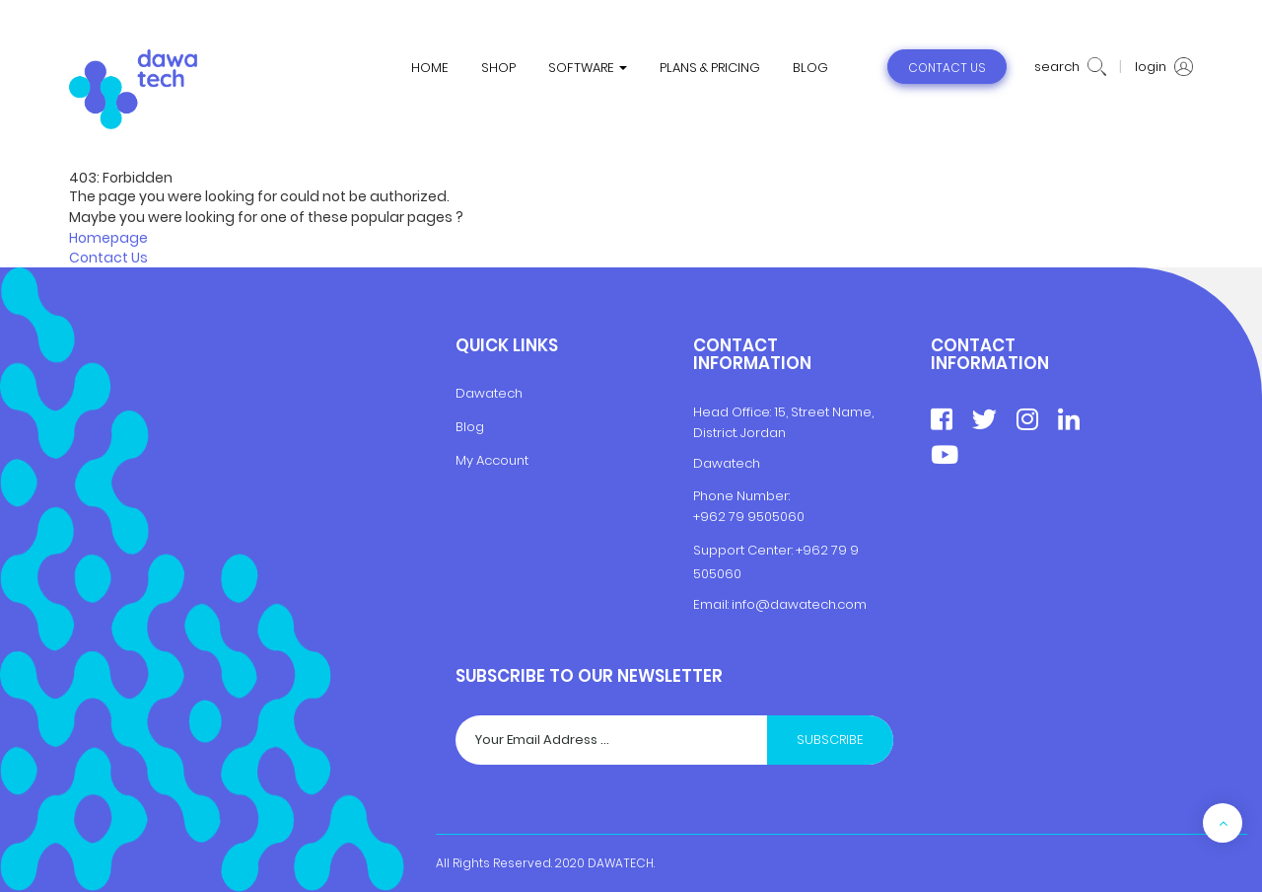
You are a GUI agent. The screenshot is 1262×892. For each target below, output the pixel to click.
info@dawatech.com (799, 604)
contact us (947, 67)
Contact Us (108, 257)
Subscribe (830, 739)
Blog (470, 426)
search (1070, 67)
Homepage (108, 238)
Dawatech (489, 393)
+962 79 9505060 (749, 516)
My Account (492, 460)
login (1164, 67)
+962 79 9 (827, 550)
